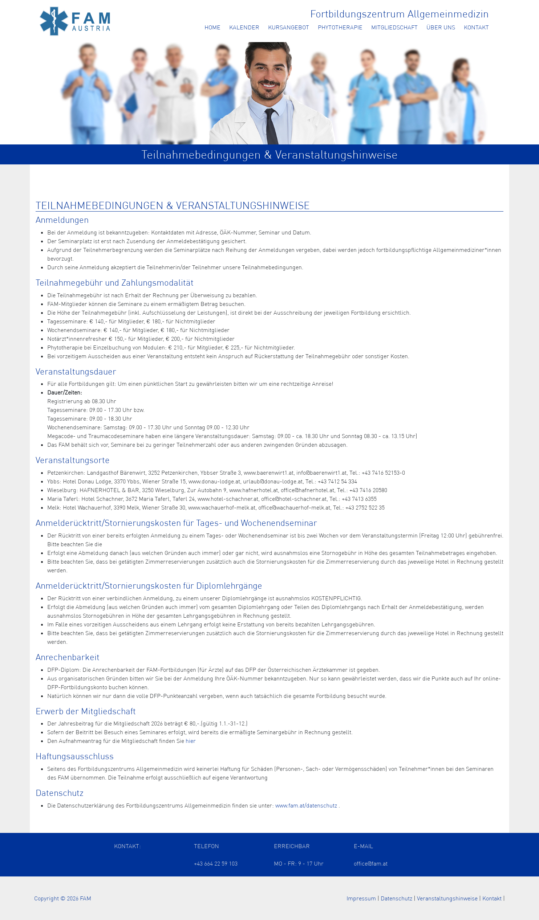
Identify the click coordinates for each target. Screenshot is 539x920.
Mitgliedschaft (394, 27)
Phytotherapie (340, 27)
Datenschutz (396, 898)
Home (212, 27)
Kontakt (476, 27)
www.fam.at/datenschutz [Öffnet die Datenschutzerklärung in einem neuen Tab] (306, 805)
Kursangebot (288, 27)
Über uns (440, 27)
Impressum (361, 898)
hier (191, 740)
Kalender (244, 27)
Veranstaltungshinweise (447, 898)
